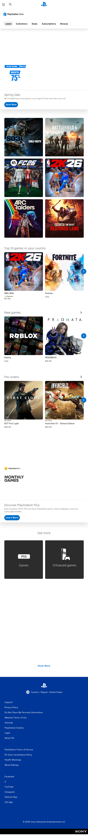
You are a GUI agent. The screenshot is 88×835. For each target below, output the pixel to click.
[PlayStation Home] (44, 4)
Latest (8, 23)
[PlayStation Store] (14, 14)
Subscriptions (49, 23)
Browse (64, 23)
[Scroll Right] (83, 271)
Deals (34, 23)
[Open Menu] (3, 4)
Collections (21, 23)
